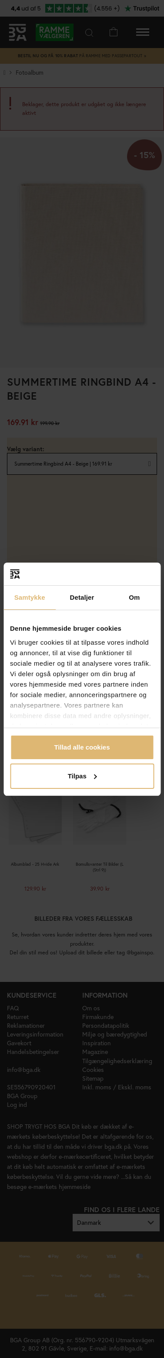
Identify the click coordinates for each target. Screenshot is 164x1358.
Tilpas (82, 776)
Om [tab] (134, 597)
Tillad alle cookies (82, 747)
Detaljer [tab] (82, 597)
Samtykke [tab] (29, 597)
